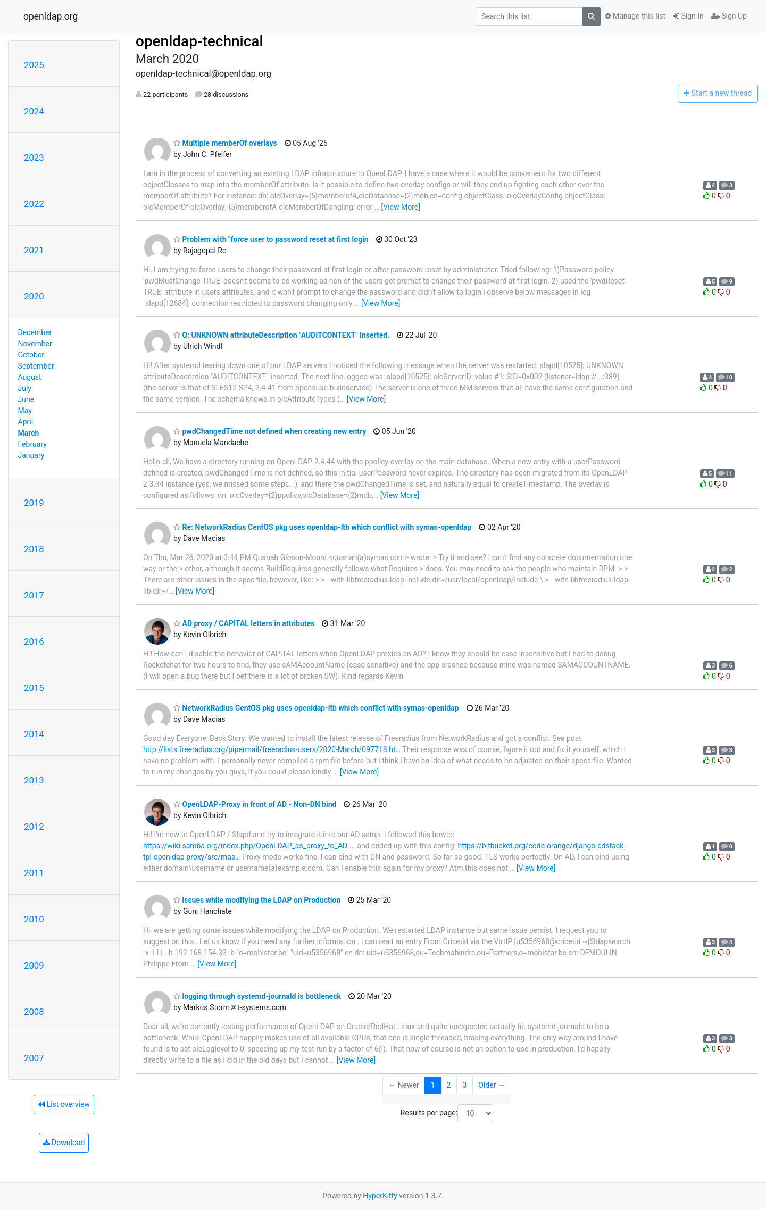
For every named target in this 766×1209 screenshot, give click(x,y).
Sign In (688, 16)
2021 (34, 250)
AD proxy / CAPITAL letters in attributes (243, 623)
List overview (64, 1104)
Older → (491, 1085)
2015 (34, 687)
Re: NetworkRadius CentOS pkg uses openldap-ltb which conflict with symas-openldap (322, 527)
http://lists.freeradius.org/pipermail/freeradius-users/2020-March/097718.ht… (272, 749)
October (31, 355)
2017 (34, 595)
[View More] (400, 207)
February (32, 444)
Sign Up (729, 16)
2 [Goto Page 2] (449, 1085)
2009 (34, 965)
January (31, 455)
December (35, 332)
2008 (34, 1011)
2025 (34, 65)
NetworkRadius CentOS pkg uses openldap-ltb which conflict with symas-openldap (316, 708)
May (25, 410)
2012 (34, 826)
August (29, 377)
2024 (34, 111)
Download (64, 1142)
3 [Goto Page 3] (464, 1085)
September (36, 366)
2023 (34, 157)
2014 (34, 734)
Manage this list (635, 16)
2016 (34, 641)
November (35, 343)
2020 (34, 296)
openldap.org (50, 16)
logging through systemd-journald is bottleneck (257, 996)
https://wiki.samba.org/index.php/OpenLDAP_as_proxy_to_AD (245, 845)
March (28, 433)
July (24, 388)
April (26, 422)
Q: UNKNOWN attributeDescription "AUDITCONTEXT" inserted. (281, 335)
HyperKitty (380, 1195)
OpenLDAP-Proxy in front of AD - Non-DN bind (254, 804)
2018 (34, 549)
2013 (34, 780)
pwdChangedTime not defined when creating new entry (269, 431)
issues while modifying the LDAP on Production (256, 900)
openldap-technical (199, 41)
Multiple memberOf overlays (225, 143)
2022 (34, 203)
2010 (34, 919)
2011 (34, 873)
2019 (34, 502)
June (26, 399)
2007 (34, 1058)
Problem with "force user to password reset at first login (271, 239)
